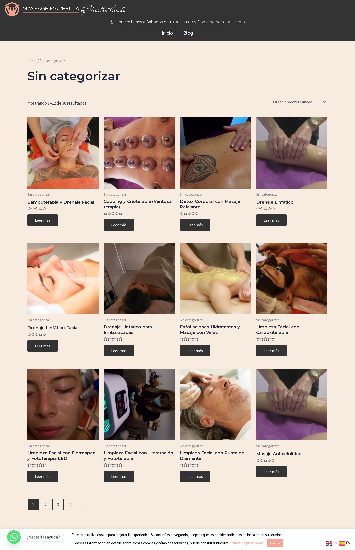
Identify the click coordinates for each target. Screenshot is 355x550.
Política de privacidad (245, 543)
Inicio (32, 60)
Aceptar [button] (275, 543)
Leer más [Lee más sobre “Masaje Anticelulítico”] (271, 471)
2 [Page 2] (46, 504)
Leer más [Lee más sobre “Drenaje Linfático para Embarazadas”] (119, 350)
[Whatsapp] (14, 537)
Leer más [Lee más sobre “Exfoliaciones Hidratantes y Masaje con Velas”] (195, 350)
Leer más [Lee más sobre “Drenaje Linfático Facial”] (42, 345)
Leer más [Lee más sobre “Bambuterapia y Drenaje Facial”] (42, 220)
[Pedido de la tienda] (299, 102)
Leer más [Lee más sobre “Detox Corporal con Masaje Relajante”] (195, 224)
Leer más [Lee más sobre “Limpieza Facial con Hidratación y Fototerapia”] (119, 476)
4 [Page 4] (71, 504)
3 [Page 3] (58, 504)
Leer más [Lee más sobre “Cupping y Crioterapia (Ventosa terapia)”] (119, 224)
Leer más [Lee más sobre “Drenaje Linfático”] (271, 220)
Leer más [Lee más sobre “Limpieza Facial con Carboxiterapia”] (271, 350)
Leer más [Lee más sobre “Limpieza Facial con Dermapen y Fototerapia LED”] (42, 476)
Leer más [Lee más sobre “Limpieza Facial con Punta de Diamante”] (195, 476)
